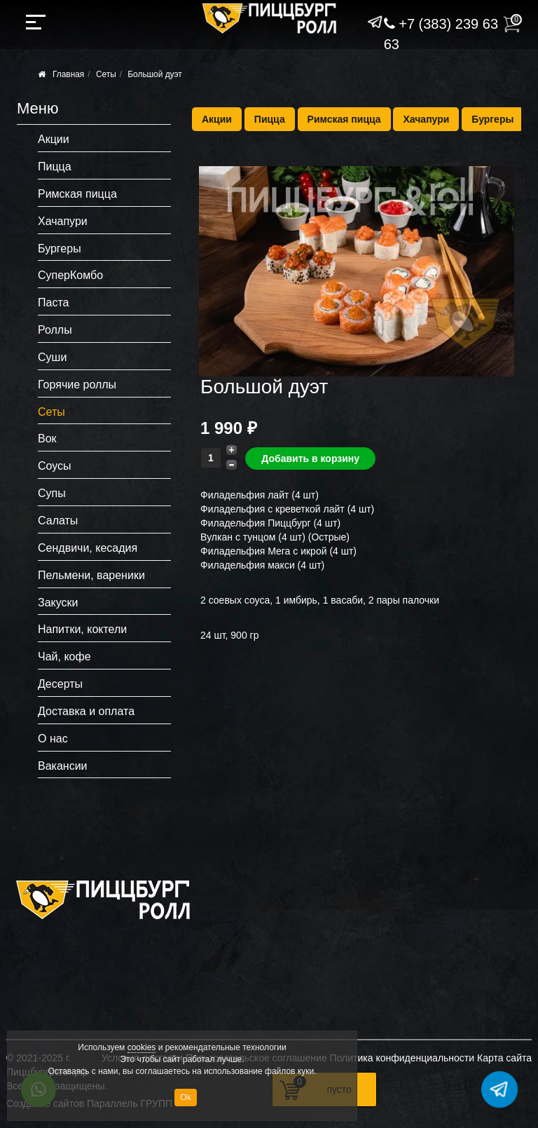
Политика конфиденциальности (402, 1058)
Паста (53, 302)
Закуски (58, 603)
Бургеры (492, 119)
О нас (53, 739)
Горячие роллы (77, 384)
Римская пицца (344, 119)
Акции (217, 119)
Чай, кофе (64, 656)
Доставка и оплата (86, 711)
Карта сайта (504, 1058)
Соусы (54, 466)
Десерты (60, 684)
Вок (47, 438)
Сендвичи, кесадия (87, 548)
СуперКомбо (70, 275)
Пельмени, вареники (91, 575)
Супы (52, 493)
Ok (185, 1097)
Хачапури (426, 119)
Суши (52, 357)
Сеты (106, 74)
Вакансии (63, 766)
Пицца (269, 119)
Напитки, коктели (82, 629)
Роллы (55, 330)
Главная (68, 74)
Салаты (58, 520)
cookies (141, 1047)
